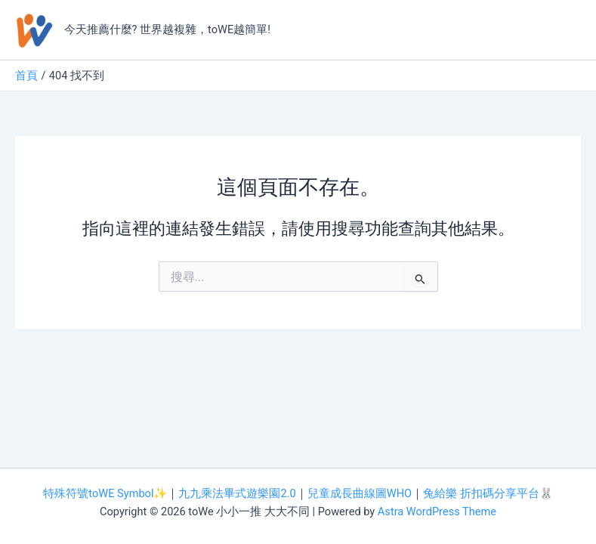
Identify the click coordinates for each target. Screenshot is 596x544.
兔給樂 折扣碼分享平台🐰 (488, 493)
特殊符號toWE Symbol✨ (105, 493)
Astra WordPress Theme (437, 511)
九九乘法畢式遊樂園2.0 (236, 493)
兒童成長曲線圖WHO (359, 493)
